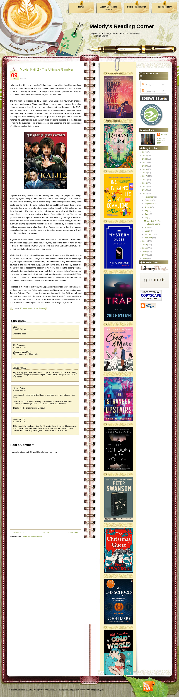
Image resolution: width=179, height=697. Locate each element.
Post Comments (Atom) (32, 537)
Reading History (164, 7)
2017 (144, 176)
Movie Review (39, 308)
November (149, 197)
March (148, 231)
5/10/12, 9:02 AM (19, 329)
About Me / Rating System (108, 8)
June (147, 214)
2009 (144, 248)
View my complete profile (161, 140)
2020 (144, 166)
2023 (144, 155)
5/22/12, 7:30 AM (19, 368)
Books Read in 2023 (136, 7)
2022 (144, 159)
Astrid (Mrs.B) (19, 419)
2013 (144, 190)
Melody (164, 134)
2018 (144, 173)
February (149, 234)
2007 (144, 255)
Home (81, 7)
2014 (144, 186)
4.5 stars (23, 308)
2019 (144, 169)
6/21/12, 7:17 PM (19, 422)
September (150, 204)
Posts (146, 85)
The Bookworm (19, 345)
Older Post (73, 532)
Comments (148, 92)
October (148, 200)
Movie (30, 308)
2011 (144, 241)
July (147, 211)
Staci (15, 327)
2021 (144, 162)
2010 (144, 245)
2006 (144, 258)
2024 (144, 152)
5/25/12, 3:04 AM (19, 391)
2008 (144, 251)
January (148, 238)
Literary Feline (19, 388)
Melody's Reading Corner (122, 26)
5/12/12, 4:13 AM (19, 348)
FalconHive (52, 690)
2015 (144, 183)
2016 (144, 180)
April (147, 227)
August (148, 207)
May (147, 217)
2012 (144, 193)
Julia (15, 366)
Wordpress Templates (68, 690)
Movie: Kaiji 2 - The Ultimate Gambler (46, 69)
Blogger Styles (97, 690)
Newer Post (18, 532)
